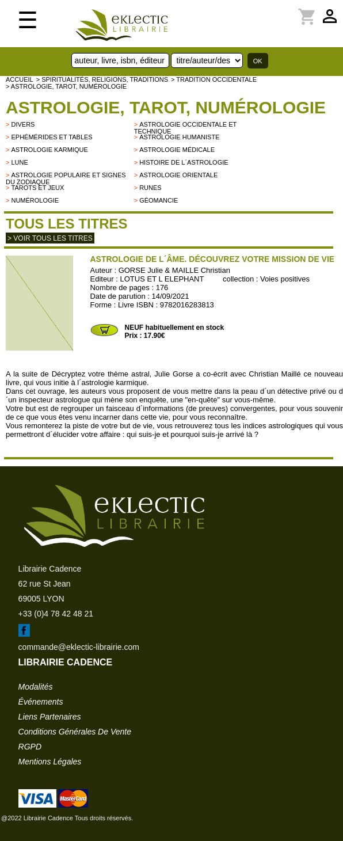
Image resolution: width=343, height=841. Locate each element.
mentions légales (50, 761)
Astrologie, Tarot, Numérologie (166, 107)
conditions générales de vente (74, 731)
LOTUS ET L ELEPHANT (162, 279)
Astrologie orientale (178, 175)
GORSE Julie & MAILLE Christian (174, 270)
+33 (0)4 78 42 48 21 (55, 613)
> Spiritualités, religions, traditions (102, 79)
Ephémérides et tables (51, 137)
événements (40, 701)
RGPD (29, 746)
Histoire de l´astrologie (183, 162)
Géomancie (158, 200)
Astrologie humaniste (179, 137)
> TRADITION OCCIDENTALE (214, 79)
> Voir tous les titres (50, 238)
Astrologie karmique (49, 149)
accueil (19, 79)
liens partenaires (49, 716)
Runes (150, 187)
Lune (19, 162)
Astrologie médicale (177, 149)
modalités (35, 686)
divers (23, 124)
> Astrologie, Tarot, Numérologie (66, 86)
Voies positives (285, 279)
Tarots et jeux (37, 187)
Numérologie (35, 200)
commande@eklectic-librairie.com (78, 647)
